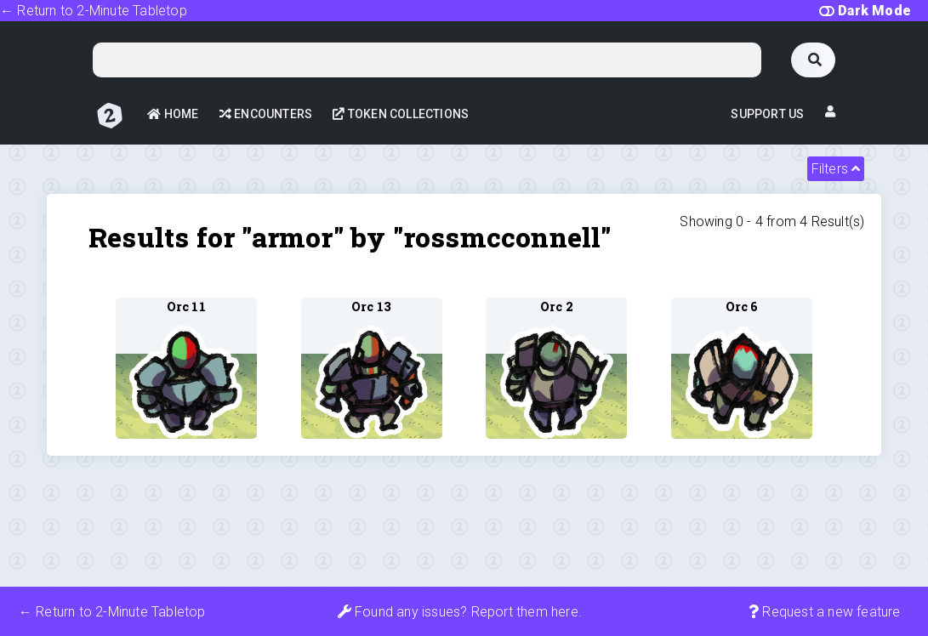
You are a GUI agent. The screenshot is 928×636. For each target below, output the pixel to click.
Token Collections (401, 114)
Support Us (767, 114)
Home (172, 114)
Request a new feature (825, 612)
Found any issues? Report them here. (460, 612)
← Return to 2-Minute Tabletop (93, 11)
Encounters (265, 114)
